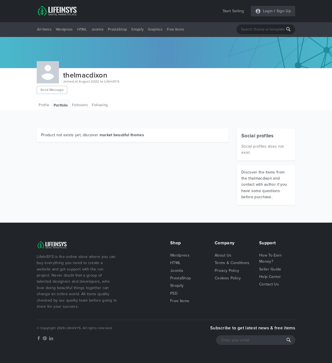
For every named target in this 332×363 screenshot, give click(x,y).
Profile (44, 105)
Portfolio (61, 105)
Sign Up (284, 11)
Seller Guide (270, 269)
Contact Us (269, 284)
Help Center (270, 276)
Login (268, 11)
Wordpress (64, 29)
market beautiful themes (122, 135)
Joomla (97, 29)
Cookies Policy (228, 278)
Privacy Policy (227, 270)
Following (100, 105)
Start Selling (233, 11)
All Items (44, 29)
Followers (80, 105)
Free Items (175, 29)
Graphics (155, 29)
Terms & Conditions (232, 262)
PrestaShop (117, 29)
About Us (223, 255)
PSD (174, 293)
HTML (82, 29)
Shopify (137, 29)
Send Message (52, 90)
